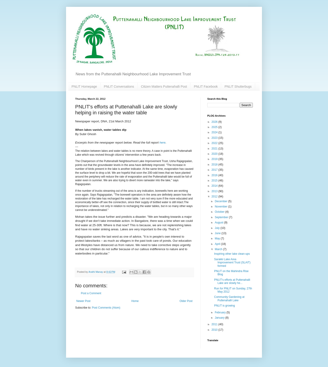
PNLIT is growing (224, 305)
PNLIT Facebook (206, 86)
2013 (215, 191)
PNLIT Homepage (84, 86)
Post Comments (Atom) (106, 307)
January (220, 317)
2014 (215, 185)
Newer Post (83, 301)
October (220, 211)
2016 (215, 175)
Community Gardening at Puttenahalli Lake (229, 298)
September (222, 217)
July (217, 228)
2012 (215, 196)
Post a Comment (91, 293)
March (219, 249)
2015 (215, 180)
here (162, 142)
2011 (215, 324)
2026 (215, 121)
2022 (215, 143)
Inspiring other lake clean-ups (232, 253)
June (218, 233)
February (220, 312)
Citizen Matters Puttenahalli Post (164, 86)
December (221, 201)
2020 (215, 153)
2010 (215, 329)
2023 (215, 137)
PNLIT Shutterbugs (238, 86)
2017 (215, 169)
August (219, 222)
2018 (215, 164)
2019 (215, 159)
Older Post (185, 301)
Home (135, 301)
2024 (215, 132)
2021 (215, 148)
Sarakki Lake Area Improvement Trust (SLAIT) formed (232, 262)
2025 (215, 127)
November (221, 206)
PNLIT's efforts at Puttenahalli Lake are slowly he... (232, 281)
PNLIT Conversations (119, 86)
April (218, 244)
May (218, 238)
